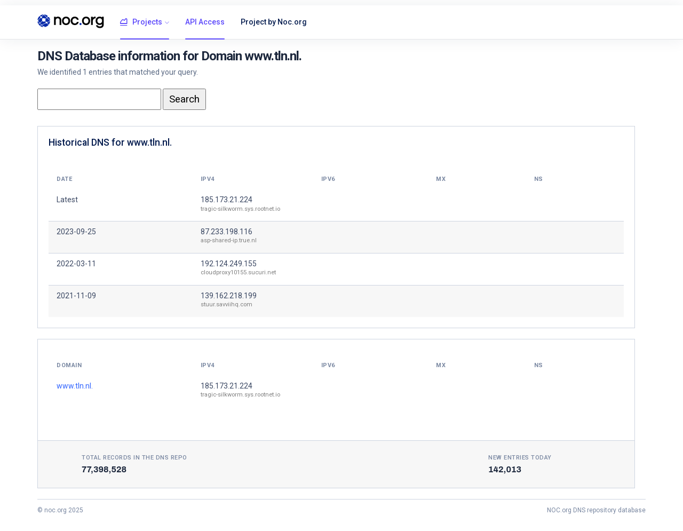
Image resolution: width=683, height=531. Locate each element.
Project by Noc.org (274, 22)
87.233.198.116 (226, 231)
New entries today (520, 457)
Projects (141, 22)
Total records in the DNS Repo (134, 457)
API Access (205, 22)
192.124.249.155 (229, 263)
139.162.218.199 (229, 295)
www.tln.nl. (75, 386)
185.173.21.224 (226, 199)
